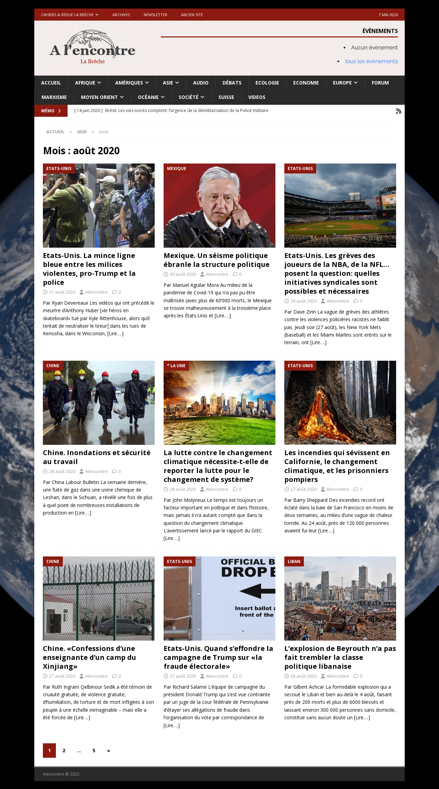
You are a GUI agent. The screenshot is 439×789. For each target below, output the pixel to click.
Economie (306, 82)
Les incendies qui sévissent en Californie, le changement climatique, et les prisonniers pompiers (337, 465)
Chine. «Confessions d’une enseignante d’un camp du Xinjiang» (89, 656)
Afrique (85, 82)
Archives (121, 14)
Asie (168, 82)
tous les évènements (371, 61)
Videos (256, 97)
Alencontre (96, 291)
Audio (201, 82)
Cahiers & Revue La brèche (67, 14)
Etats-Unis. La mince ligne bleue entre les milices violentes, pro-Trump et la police (89, 268)
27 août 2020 (303, 488)
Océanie (148, 97)
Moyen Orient (99, 97)
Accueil (51, 82)
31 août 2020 (62, 291)
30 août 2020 (183, 273)
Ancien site (192, 14)
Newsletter (155, 14)
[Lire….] (115, 332)
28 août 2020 (62, 470)
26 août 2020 (303, 675)
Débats (232, 82)
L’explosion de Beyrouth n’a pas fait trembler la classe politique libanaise (340, 656)
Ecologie (267, 82)
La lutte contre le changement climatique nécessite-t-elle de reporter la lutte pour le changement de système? (218, 465)
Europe (342, 82)
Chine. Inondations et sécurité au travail (97, 456)
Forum (380, 82)
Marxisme (54, 97)
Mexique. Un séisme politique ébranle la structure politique (217, 259)
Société (189, 97)
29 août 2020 (303, 300)
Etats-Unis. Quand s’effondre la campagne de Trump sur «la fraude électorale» (218, 656)
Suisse (226, 97)
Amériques (129, 82)
